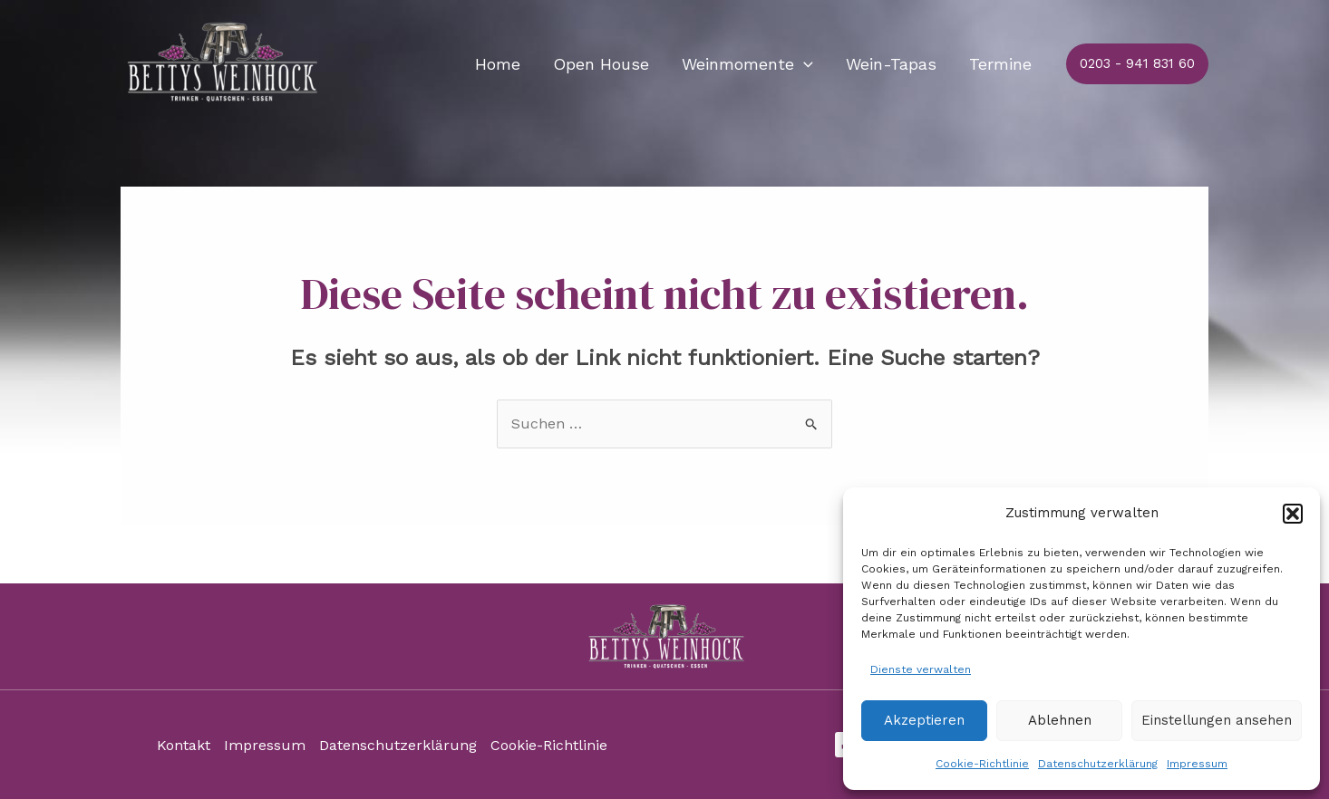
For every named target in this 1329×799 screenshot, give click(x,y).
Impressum (1197, 763)
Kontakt (183, 745)
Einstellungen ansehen (1216, 720)
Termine (1000, 63)
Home (497, 63)
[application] (803, 64)
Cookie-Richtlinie (982, 763)
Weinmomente (747, 64)
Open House (601, 63)
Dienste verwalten (920, 669)
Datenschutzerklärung (1098, 763)
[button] (1293, 514)
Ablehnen (1059, 720)
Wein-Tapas (891, 63)
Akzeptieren (924, 720)
